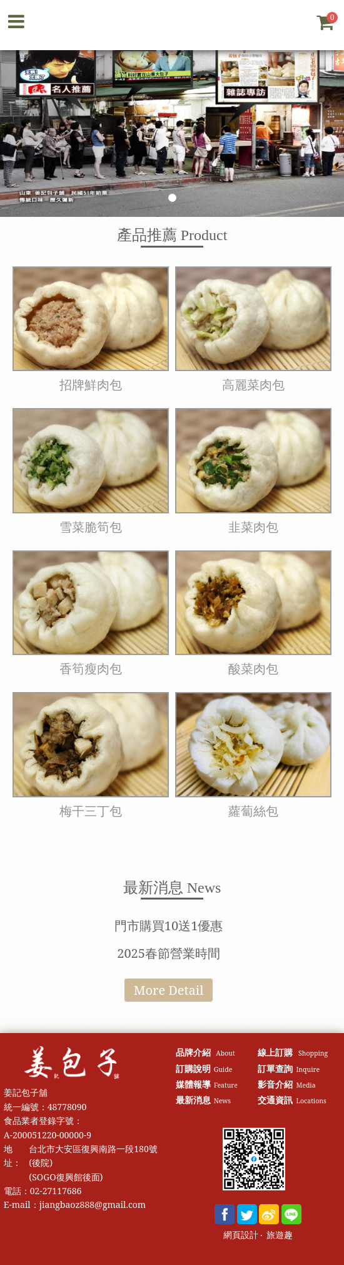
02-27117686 (56, 1191)
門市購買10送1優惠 (168, 925)
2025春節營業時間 (168, 953)
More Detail (169, 990)
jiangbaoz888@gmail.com (92, 1204)
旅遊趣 (279, 1235)
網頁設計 (240, 1235)
